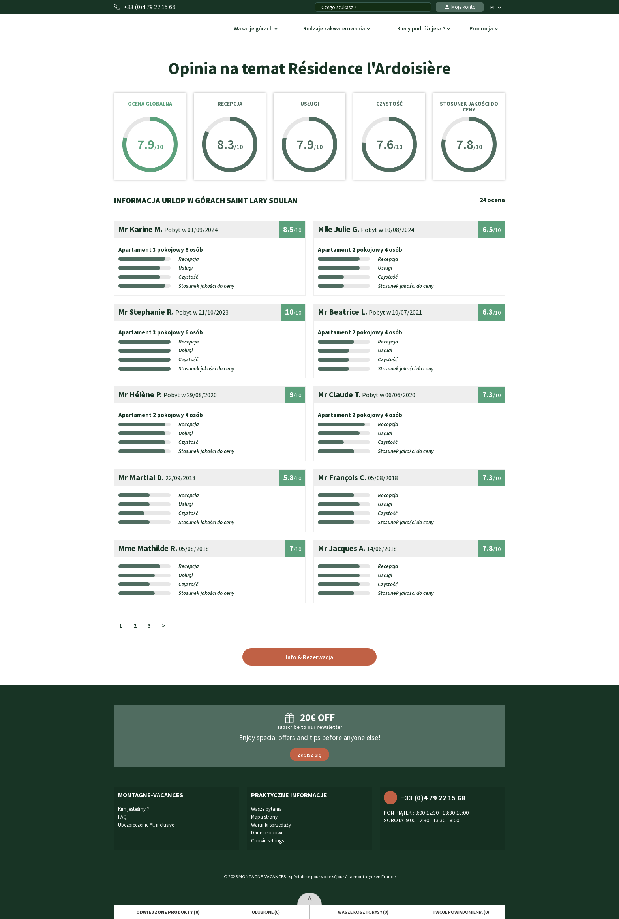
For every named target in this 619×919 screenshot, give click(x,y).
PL (495, 7)
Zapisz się (309, 754)
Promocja (484, 29)
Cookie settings (267, 840)
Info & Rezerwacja (309, 657)
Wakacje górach (256, 29)
